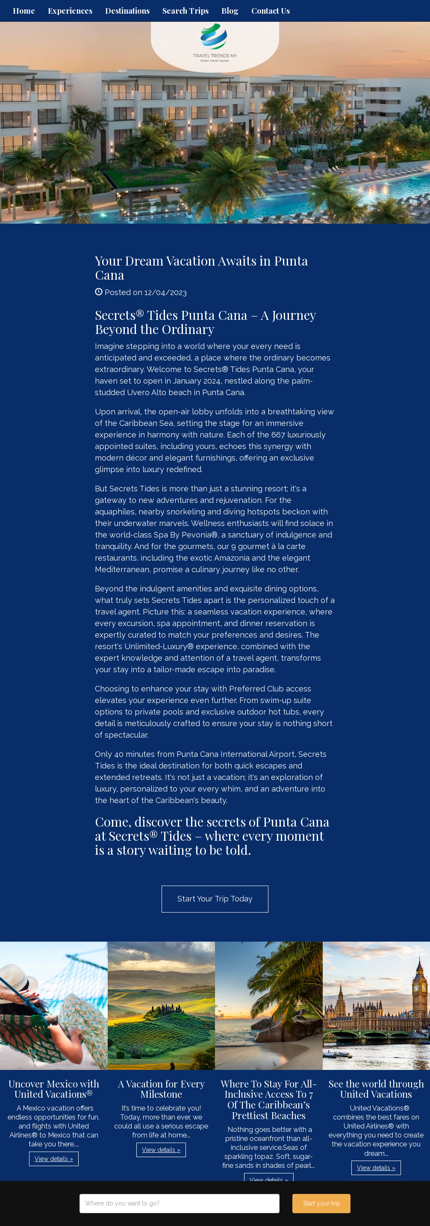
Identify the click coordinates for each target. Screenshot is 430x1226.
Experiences (70, 11)
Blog (230, 11)
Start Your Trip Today (215, 898)
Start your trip (321, 1203)
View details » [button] (54, 1158)
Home (24, 11)
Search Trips (185, 11)
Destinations (127, 11)
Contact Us (270, 11)
